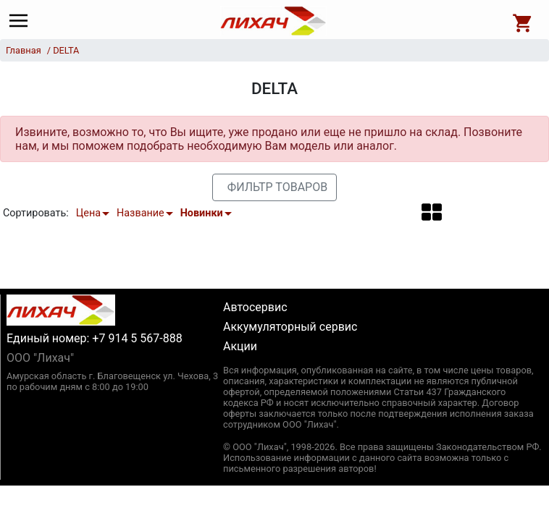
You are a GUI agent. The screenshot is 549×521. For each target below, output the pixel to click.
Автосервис (255, 307)
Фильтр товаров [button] (277, 187)
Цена (88, 213)
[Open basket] (523, 21)
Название (140, 213)
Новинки (201, 213)
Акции (240, 346)
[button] (432, 212)
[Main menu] (22, 21)
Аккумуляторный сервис (290, 327)
